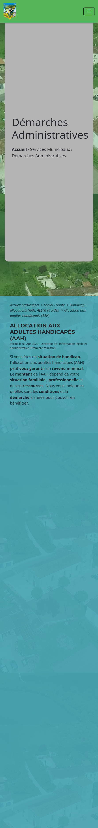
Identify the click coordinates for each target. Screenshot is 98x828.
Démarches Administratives (39, 156)
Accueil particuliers (25, 305)
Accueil (19, 149)
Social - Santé (55, 305)
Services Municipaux (50, 149)
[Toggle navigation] (88, 11)
